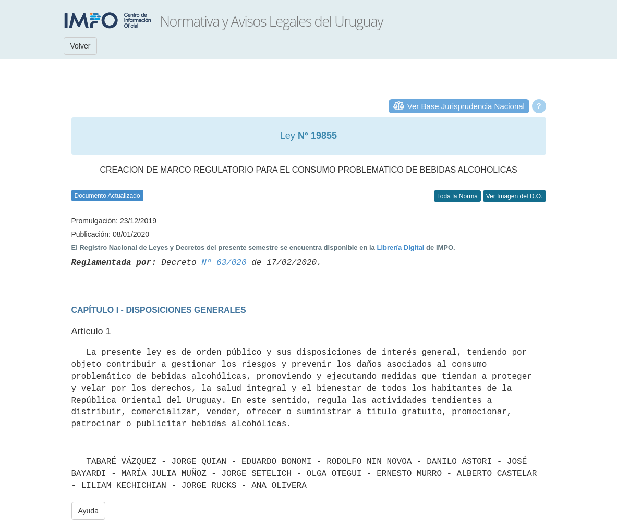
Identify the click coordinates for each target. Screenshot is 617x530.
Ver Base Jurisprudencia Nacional (466, 106)
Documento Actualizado (107, 195)
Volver (80, 46)
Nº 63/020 (223, 263)
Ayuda (88, 511)
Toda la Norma (457, 196)
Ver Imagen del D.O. (514, 196)
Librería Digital (400, 247)
